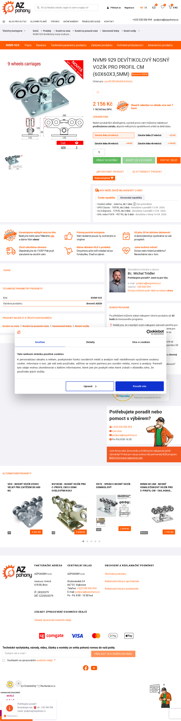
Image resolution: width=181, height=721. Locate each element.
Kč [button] (141, 7)
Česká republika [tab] (106, 197)
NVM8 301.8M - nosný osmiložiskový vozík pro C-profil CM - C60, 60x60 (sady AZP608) (156, 488)
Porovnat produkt (110, 171)
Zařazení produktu (101, 45)
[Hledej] (38, 7)
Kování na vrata (63, 30)
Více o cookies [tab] (141, 342)
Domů (35, 30)
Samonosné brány (110, 30)
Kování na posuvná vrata (86, 30)
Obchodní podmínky (115, 573)
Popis (28, 45)
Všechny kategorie (14, 30)
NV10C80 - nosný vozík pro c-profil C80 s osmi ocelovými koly (69, 487)
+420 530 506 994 (142, 19)
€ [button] (146, 7)
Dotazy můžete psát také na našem (150, 290)
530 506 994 (144, 286)
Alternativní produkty (160, 45)
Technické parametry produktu (68, 45)
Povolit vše (139, 386)
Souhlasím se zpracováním (28, 660)
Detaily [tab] (90, 342)
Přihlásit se (114, 7)
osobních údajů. (45, 660)
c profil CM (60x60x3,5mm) (118, 81)
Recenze (41, 45)
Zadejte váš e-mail (15, 653)
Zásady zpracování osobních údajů (52, 620)
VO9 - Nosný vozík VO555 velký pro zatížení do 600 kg (24, 487)
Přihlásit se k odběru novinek (113, 653)
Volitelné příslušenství (130, 45)
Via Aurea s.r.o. (46, 685)
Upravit (90, 386)
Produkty (47, 30)
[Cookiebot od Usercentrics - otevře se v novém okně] (149, 332)
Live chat (117, 431)
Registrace (129, 7)
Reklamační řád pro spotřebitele (122, 581)
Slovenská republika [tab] (131, 197)
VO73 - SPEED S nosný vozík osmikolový (113, 486)
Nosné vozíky (130, 30)
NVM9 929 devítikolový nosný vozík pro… (51, 34)
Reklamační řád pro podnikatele (122, 588)
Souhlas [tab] (40, 342)
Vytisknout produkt (147, 171)
